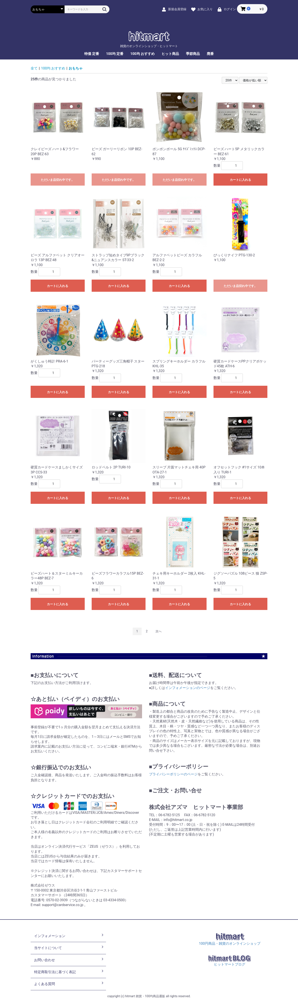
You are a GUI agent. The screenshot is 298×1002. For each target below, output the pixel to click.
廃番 (210, 54)
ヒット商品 (170, 54)
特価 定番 (91, 54)
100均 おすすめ (142, 54)
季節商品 (193, 54)
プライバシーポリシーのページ (173, 774)
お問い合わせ (69, 959)
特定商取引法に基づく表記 (69, 971)
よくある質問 (69, 983)
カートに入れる (240, 179)
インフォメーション (69, 935)
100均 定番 (114, 54)
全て (34, 68)
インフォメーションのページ (187, 688)
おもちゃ (76, 68)
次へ (159, 631)
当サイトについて (69, 947)
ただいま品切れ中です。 (57, 179)
